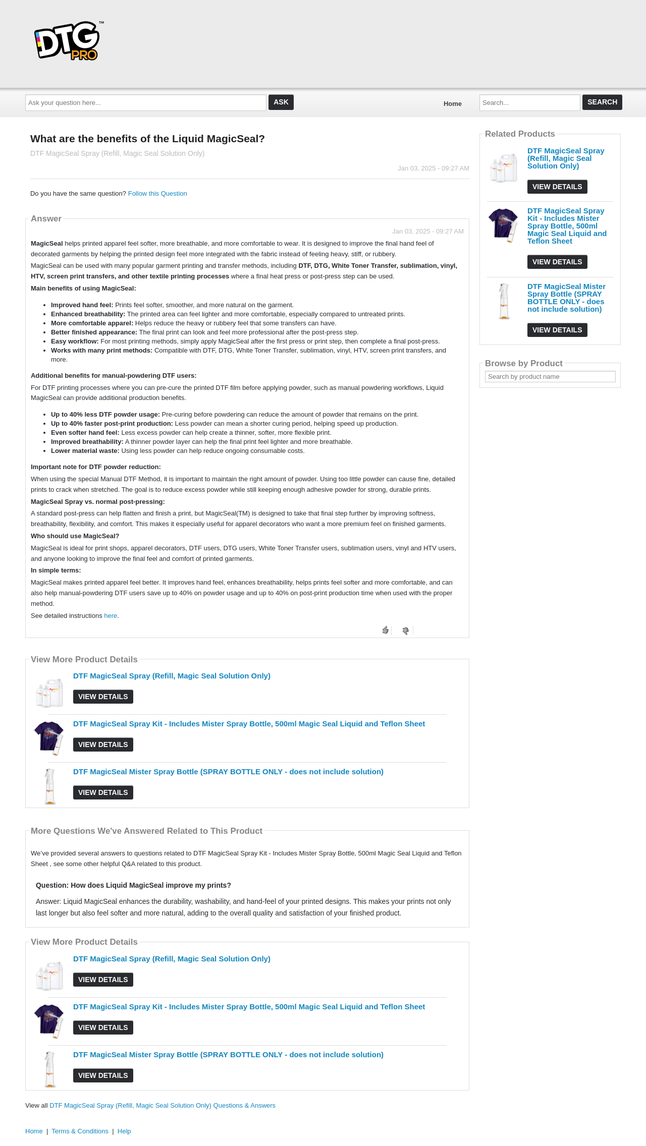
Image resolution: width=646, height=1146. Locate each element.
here (110, 615)
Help (124, 1131)
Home (453, 103)
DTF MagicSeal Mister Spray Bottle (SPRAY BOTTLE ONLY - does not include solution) (228, 771)
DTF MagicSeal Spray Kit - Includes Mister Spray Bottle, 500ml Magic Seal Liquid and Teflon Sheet (249, 723)
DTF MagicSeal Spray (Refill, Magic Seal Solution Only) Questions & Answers (162, 1105)
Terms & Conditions (80, 1131)
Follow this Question (157, 193)
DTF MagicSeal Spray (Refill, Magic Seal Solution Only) (172, 675)
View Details (103, 697)
